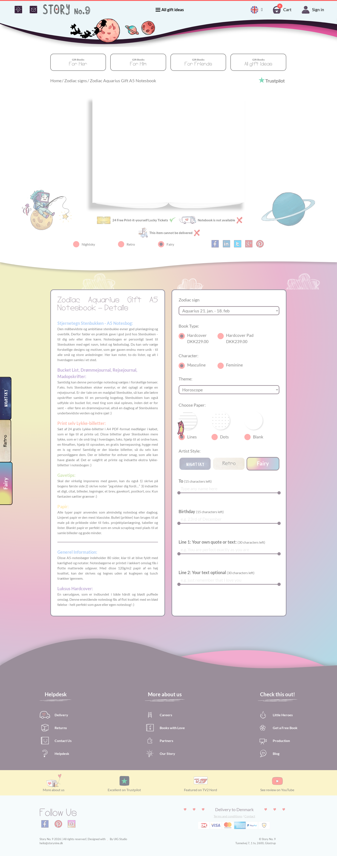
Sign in (312, 10)
